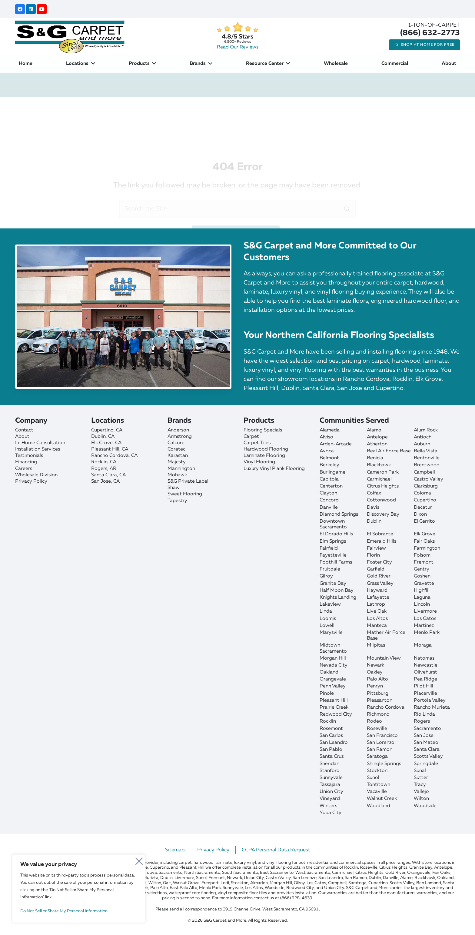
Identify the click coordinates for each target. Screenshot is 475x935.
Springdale (426, 763)
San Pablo (331, 749)
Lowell (327, 625)
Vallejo (421, 791)
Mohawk (177, 475)
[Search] (347, 183)
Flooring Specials (263, 430)
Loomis (328, 618)
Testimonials (29, 455)
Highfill (422, 590)
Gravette (424, 583)
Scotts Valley (428, 756)
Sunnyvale (331, 777)
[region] (78, 888)
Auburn (422, 444)
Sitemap (175, 850)
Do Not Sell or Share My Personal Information (64, 911)
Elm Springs (333, 541)
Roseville (377, 728)
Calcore (176, 443)
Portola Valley (430, 700)
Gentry (421, 569)
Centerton (331, 486)
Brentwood (427, 465)
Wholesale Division (36, 475)
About (22, 436)
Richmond (378, 714)
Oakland (329, 672)
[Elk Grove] (126, 443)
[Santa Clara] (126, 475)
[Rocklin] (126, 462)
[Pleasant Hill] (126, 449)
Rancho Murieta (432, 707)
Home (162, 106)
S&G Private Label (188, 481)
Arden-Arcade (336, 444)
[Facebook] (20, 9)
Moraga (423, 645)
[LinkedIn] (31, 9)
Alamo (374, 430)
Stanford (330, 770)
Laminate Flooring (264, 455)
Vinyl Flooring (259, 462)
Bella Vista (425, 451)
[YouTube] (42, 9)
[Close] (139, 859)
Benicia (375, 458)
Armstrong (180, 436)
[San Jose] (126, 481)
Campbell (424, 472)
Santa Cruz (332, 756)
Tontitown (378, 784)
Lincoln (422, 604)
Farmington (427, 548)
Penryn (375, 686)
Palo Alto (377, 679)
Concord (329, 500)
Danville (329, 507)
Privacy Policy (31, 481)
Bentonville (427, 458)
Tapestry (177, 500)
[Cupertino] (126, 430)
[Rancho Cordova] (126, 456)
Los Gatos (425, 618)
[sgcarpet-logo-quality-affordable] (69, 36)
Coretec (176, 449)
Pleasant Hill (334, 700)
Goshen (422, 576)
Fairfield (329, 548)
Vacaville (377, 791)
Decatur (423, 507)
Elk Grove (424, 534)
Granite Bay (333, 583)
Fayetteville (333, 555)
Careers (23, 468)
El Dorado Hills (336, 534)
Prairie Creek (334, 707)
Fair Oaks (424, 541)
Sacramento (427, 728)
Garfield (375, 569)
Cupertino (425, 500)
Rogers (422, 721)
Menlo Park (427, 632)
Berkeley (329, 465)
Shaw (174, 487)
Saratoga (377, 756)
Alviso (326, 437)
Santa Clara (427, 749)
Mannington (181, 468)
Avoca (327, 451)
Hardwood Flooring (266, 449)
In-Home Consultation (40, 443)
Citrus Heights (383, 486)
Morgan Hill (333, 658)
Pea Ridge (425, 679)
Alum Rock (426, 430)
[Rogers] (126, 469)
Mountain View (384, 658)
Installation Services (37, 449)
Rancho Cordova (385, 707)
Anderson (178, 430)
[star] (237, 27)
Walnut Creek (382, 798)
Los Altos (377, 618)
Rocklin (328, 721)
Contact (24, 430)
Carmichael (379, 479)
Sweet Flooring (185, 494)
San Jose (423, 735)
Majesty (177, 462)
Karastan (178, 455)
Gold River (378, 576)
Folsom (422, 555)
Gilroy (326, 576)
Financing (26, 462)
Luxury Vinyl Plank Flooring (274, 468)
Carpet (251, 436)
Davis (373, 507)
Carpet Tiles (257, 443)
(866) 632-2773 (430, 33)
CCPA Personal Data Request (276, 850)
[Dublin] (126, 437)
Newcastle (425, 665)
